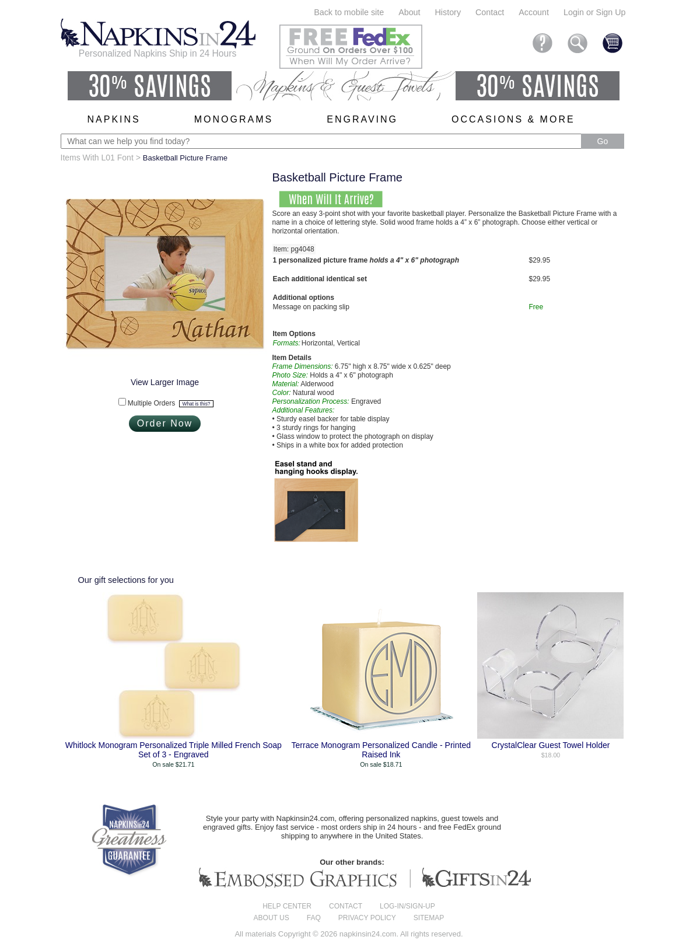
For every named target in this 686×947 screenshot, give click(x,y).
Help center (287, 906)
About (409, 12)
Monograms (233, 119)
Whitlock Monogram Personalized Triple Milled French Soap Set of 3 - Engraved (173, 749)
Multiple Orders (171, 403)
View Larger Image (165, 382)
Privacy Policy (367, 918)
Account (534, 12)
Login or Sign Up (595, 12)
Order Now (164, 423)
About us (271, 918)
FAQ (314, 918)
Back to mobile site (349, 12)
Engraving (362, 119)
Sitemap (429, 918)
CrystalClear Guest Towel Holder (551, 745)
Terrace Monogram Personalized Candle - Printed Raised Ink (381, 749)
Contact (489, 12)
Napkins (114, 119)
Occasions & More (513, 119)
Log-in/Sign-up (407, 906)
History (448, 12)
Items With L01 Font (97, 157)
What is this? (197, 404)
